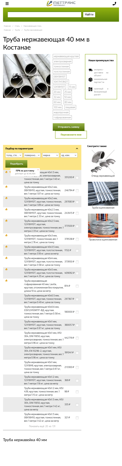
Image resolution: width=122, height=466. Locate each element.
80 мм (67, 102)
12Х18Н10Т (59, 86)
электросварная (62, 61)
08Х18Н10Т (60, 76)
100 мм (57, 107)
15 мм (72, 86)
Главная (7, 26)
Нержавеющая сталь (32, 26)
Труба (17, 30)
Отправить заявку (68, 126)
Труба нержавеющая (33, 30)
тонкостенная (61, 66)
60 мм (57, 102)
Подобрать (16, 163)
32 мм (57, 96)
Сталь (17, 26)
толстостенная (62, 71)
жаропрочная (61, 112)
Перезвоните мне (71, 134)
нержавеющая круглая (66, 56)
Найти (89, 14)
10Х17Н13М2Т (61, 81)
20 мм (57, 91)
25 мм (67, 91)
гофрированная (62, 117)
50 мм (67, 96)
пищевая (70, 107)
